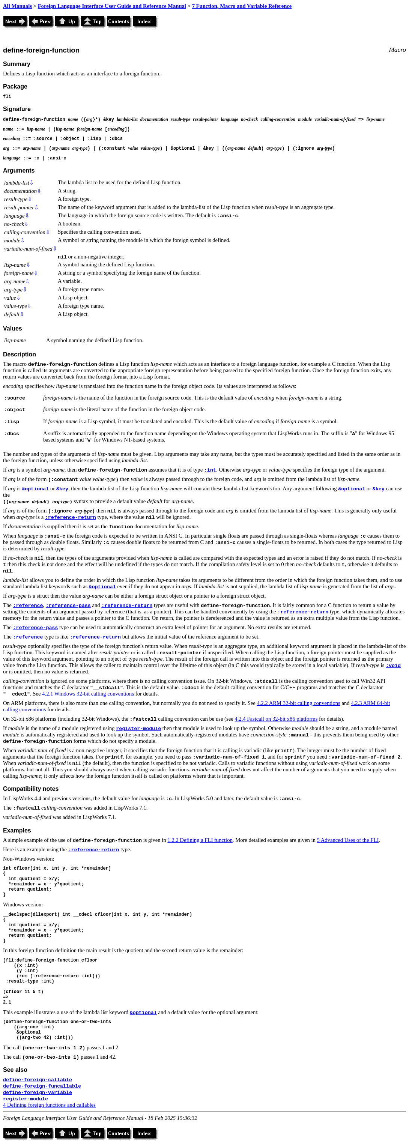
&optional (35, 489)
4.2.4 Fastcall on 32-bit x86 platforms (276, 719)
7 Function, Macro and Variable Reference (242, 6)
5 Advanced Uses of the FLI (348, 840)
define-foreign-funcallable (42, 1086)
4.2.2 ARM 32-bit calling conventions (298, 703)
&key (62, 489)
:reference (28, 606)
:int (210, 470)
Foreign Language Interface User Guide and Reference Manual (112, 6)
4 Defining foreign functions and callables (49, 1105)
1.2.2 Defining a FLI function (199, 840)
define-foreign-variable (37, 1092)
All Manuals (17, 6)
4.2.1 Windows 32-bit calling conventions (88, 694)
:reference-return (70, 517)
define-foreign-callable (37, 1080)
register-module (138, 729)
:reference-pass (68, 606)
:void (393, 666)
